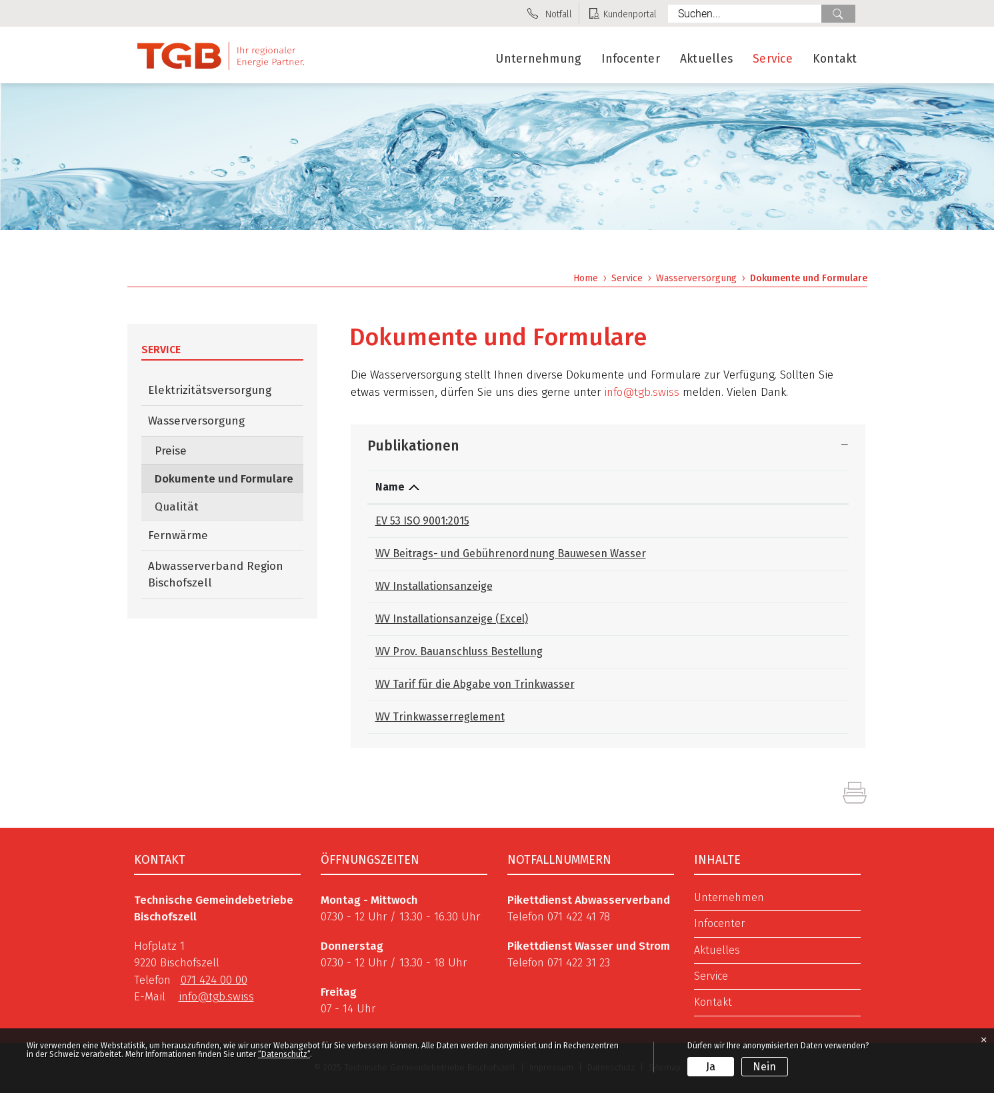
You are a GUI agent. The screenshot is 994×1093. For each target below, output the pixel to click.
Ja (710, 1066)
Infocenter (630, 59)
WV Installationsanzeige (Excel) (451, 618)
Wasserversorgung (196, 421)
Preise (171, 451)
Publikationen (413, 446)
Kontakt (835, 59)
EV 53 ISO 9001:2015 (422, 521)
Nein (764, 1066)
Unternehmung (538, 59)
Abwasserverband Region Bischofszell (215, 574)
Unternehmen (729, 898)
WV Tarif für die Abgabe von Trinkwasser (475, 684)
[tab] (608, 445)
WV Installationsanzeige (434, 586)
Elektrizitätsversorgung (209, 390)
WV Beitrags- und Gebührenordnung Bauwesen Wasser (510, 553)
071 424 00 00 (214, 980)
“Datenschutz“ (284, 1054)
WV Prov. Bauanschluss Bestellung (459, 651)
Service (773, 59)
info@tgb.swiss (641, 392)
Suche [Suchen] (838, 14)
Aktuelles (706, 59)
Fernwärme (178, 536)
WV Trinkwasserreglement (440, 716)
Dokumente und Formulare (229, 478)
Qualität (177, 507)
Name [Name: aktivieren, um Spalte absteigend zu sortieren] (390, 487)
